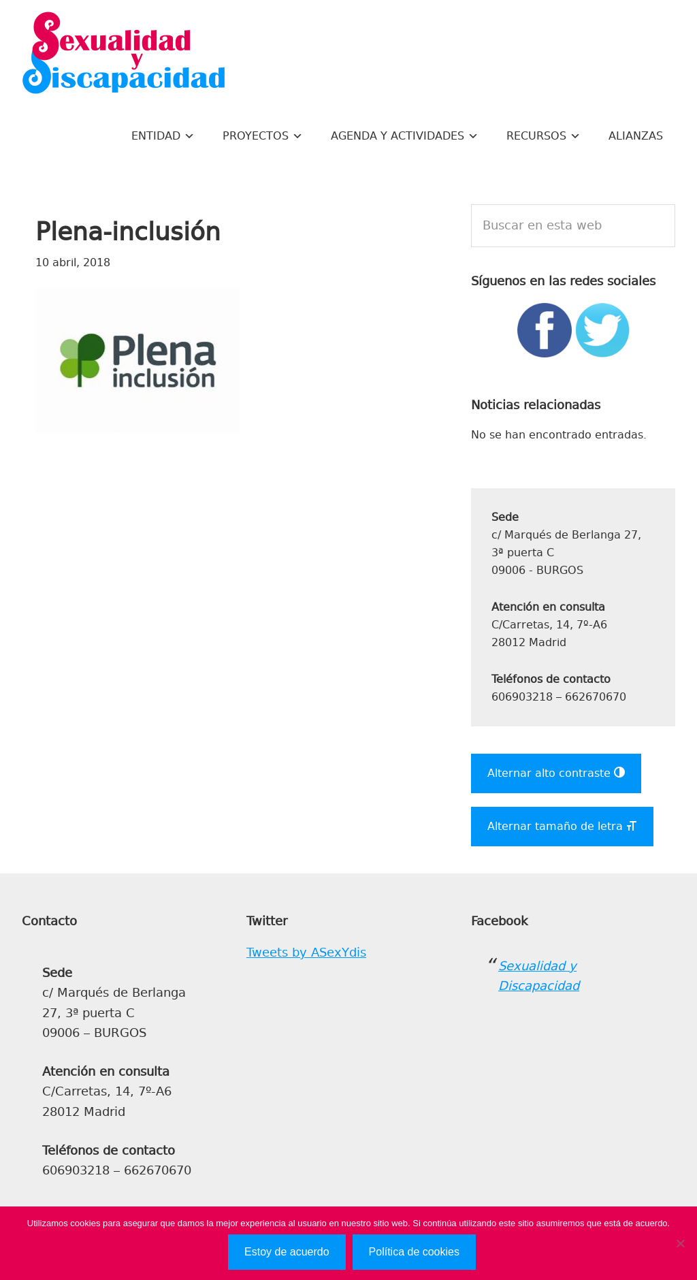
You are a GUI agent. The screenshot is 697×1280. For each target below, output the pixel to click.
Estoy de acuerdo (286, 1252)
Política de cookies (414, 1252)
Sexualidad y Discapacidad (124, 54)
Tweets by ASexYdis (306, 952)
